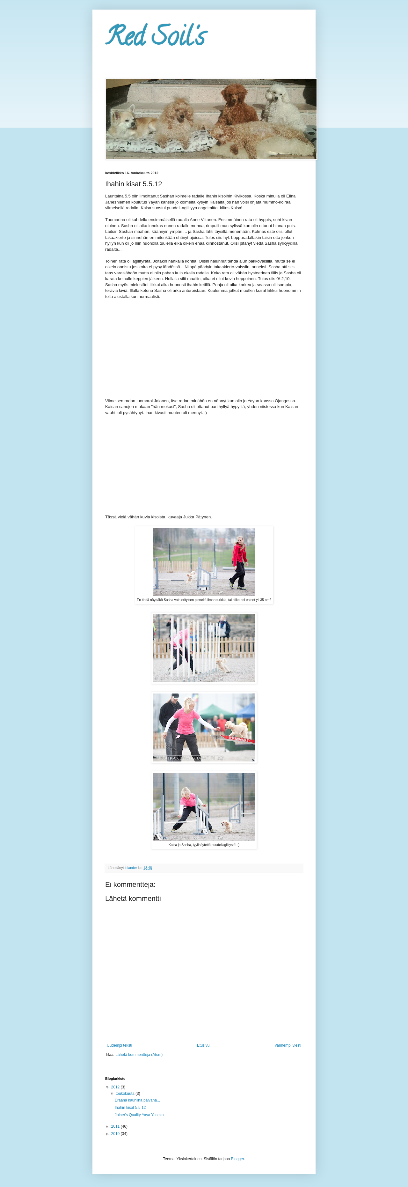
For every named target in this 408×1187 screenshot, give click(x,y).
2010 (116, 1133)
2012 (116, 1087)
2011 (116, 1126)
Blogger (237, 1159)
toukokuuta (125, 1093)
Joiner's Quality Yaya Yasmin (139, 1115)
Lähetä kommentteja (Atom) (139, 1054)
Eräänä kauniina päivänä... (137, 1100)
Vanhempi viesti (287, 1045)
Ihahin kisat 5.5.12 (130, 1107)
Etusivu (203, 1045)
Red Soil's (155, 39)
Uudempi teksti (119, 1045)
